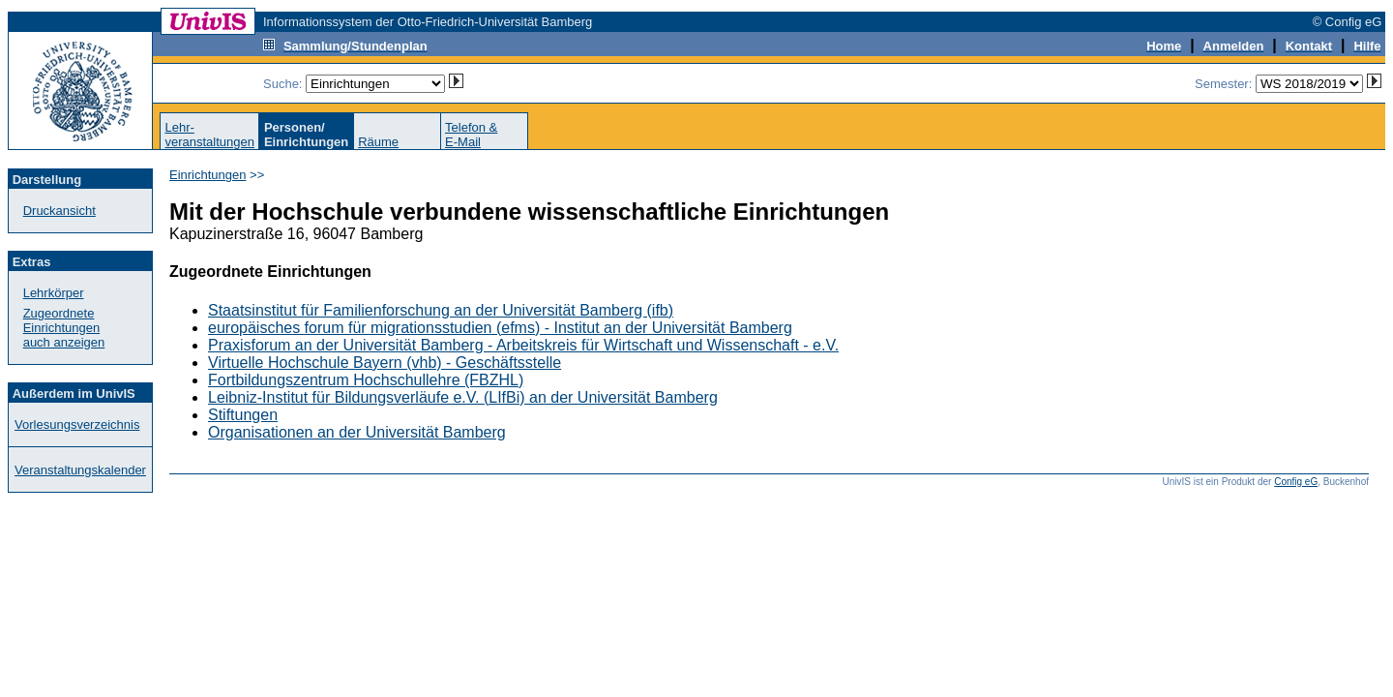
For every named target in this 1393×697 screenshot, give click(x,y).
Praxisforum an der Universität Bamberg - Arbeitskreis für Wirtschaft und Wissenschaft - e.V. (523, 345)
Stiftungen (243, 415)
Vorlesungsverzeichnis (77, 424)
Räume (378, 142)
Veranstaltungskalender (80, 470)
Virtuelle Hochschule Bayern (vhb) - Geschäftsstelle (384, 362)
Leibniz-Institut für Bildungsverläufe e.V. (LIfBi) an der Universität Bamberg (463, 397)
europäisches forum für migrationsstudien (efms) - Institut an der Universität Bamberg (500, 327)
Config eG (1296, 481)
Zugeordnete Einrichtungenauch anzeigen (64, 327)
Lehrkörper (53, 293)
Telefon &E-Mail (471, 134)
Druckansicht (59, 210)
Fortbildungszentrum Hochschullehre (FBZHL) (365, 380)
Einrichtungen (208, 174)
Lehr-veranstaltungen (209, 134)
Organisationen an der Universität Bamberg (357, 432)
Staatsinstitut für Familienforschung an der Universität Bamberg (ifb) (440, 310)
